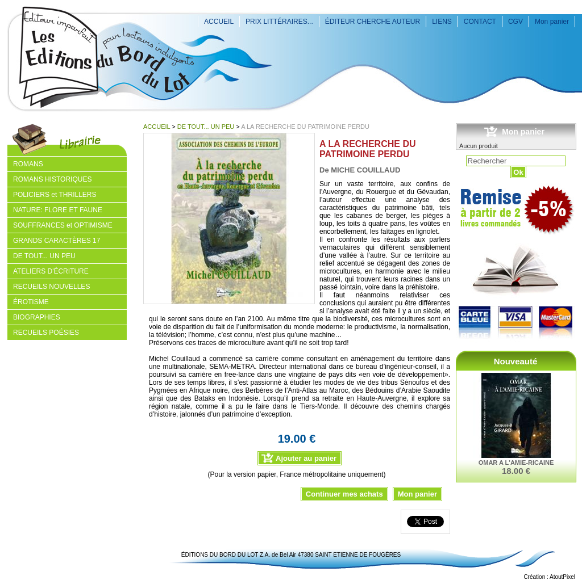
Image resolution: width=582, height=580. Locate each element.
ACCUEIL (219, 22)
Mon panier (552, 22)
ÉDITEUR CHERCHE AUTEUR (372, 22)
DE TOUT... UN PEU (205, 126)
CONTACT (480, 22)
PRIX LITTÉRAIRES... (279, 22)
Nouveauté (516, 361)
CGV (515, 22)
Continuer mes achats (344, 494)
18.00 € (516, 471)
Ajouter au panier (306, 458)
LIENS (442, 22)
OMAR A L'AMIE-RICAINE (516, 462)
